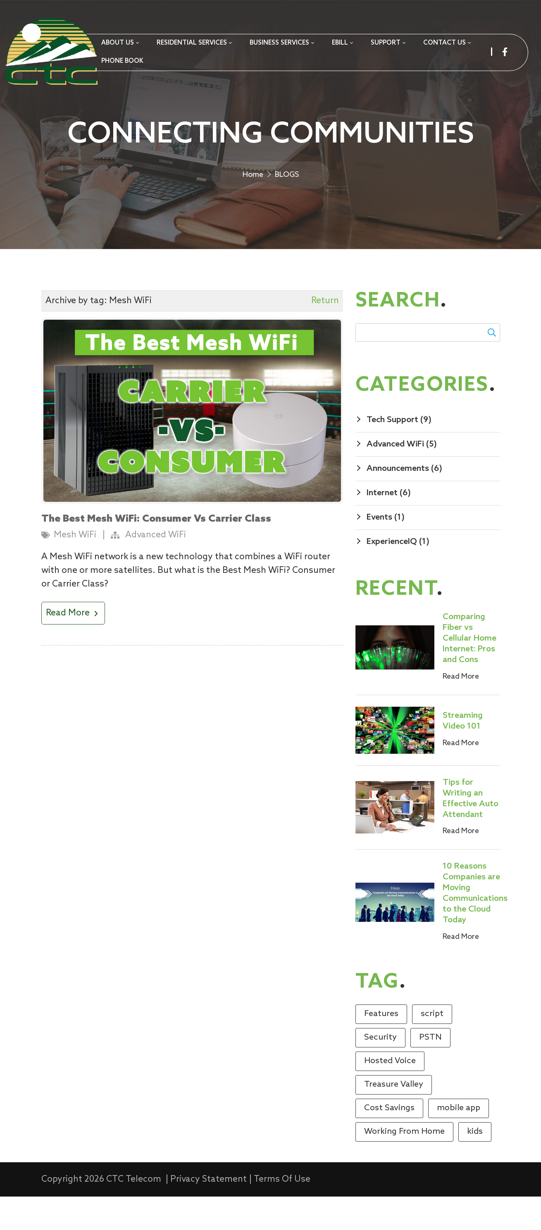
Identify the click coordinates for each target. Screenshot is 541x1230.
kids (475, 1165)
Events (386, 551)
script (432, 1047)
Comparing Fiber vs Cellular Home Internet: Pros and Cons (469, 672)
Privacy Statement (208, 1213)
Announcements (404, 502)
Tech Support (399, 453)
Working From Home (404, 1165)
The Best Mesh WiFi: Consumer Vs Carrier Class (156, 553)
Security (380, 1071)
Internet (389, 527)
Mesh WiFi (75, 569)
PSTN (430, 1071)
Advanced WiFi (155, 569)
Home (253, 200)
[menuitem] (120, 43)
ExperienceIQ (398, 575)
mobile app (458, 1142)
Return (325, 334)
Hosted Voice (390, 1094)
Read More (73, 647)
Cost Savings (389, 1142)
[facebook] (504, 52)
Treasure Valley (393, 1118)
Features (381, 1047)
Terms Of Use (282, 1213)
